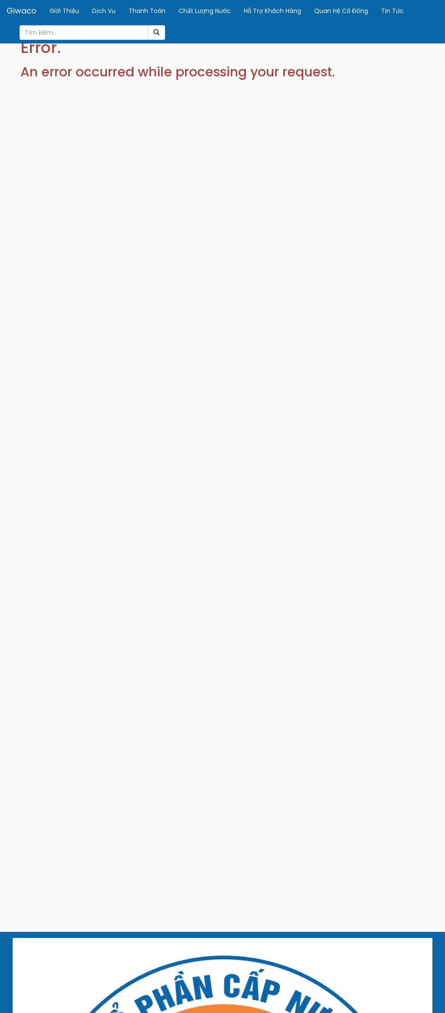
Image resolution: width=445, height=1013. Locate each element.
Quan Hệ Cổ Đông (341, 11)
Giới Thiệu (64, 11)
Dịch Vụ (104, 11)
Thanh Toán (147, 11)
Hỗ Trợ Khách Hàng (272, 11)
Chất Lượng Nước (205, 11)
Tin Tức (392, 11)
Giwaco (22, 10)
